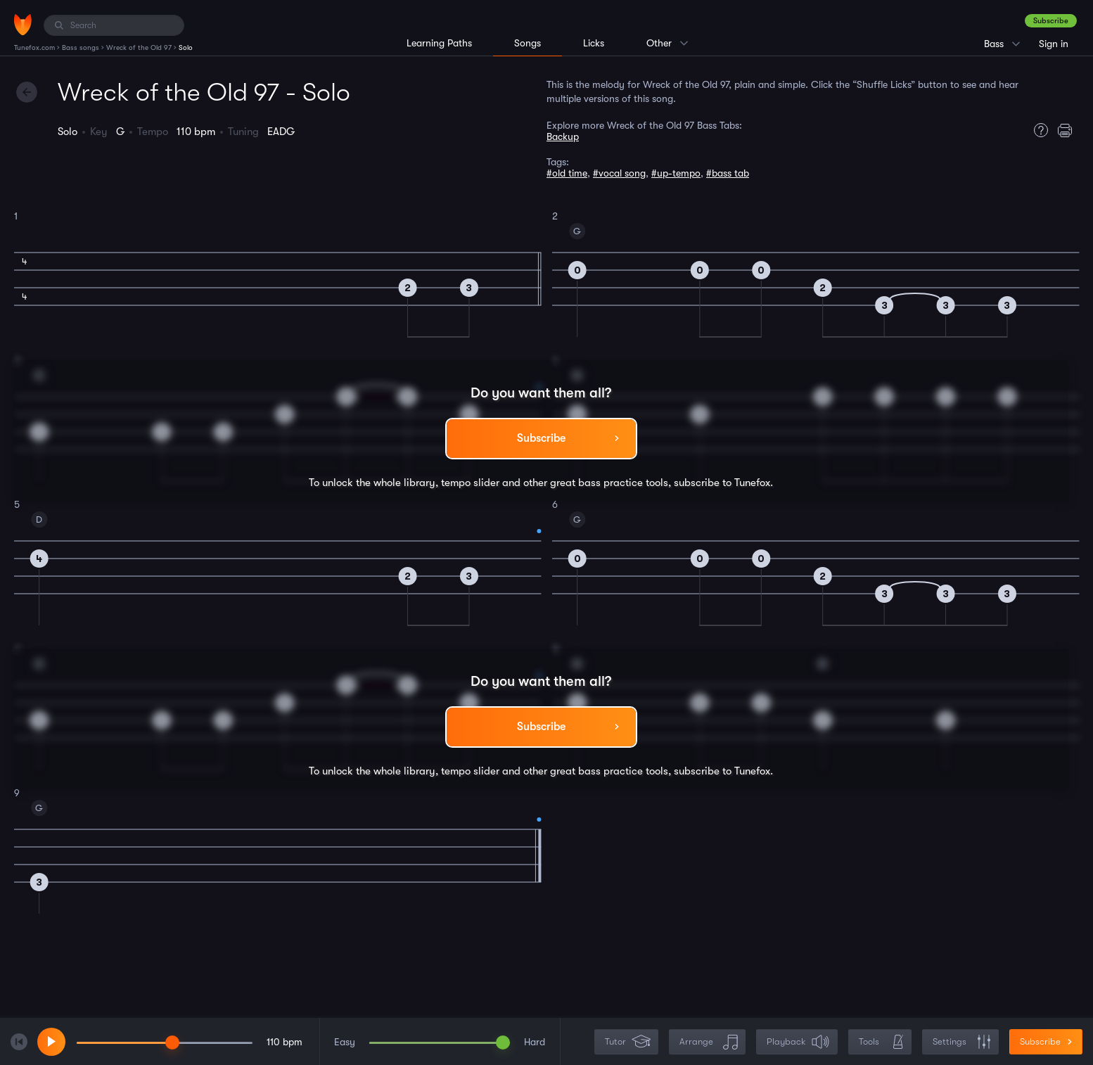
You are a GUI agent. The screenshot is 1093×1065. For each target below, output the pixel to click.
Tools (881, 1042)
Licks (593, 43)
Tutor (628, 1042)
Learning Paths (439, 43)
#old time (566, 173)
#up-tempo (676, 173)
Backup (562, 136)
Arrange (708, 1042)
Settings (962, 1042)
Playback (798, 1042)
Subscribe (1050, 20)
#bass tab (727, 173)
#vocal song (619, 173)
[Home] (23, 24)
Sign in (1053, 43)
